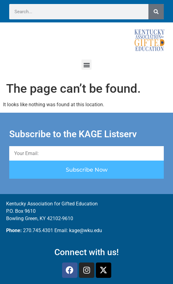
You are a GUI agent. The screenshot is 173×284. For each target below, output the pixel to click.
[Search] (156, 11)
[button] (86, 65)
